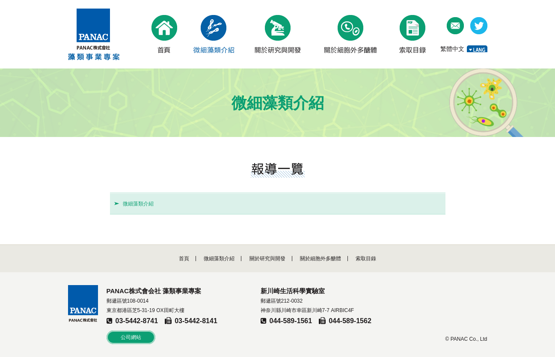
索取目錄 (366, 258)
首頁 (184, 258)
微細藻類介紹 (138, 204)
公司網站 (131, 337)
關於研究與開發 (267, 258)
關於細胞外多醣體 (320, 258)
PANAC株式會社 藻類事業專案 (94, 34)
